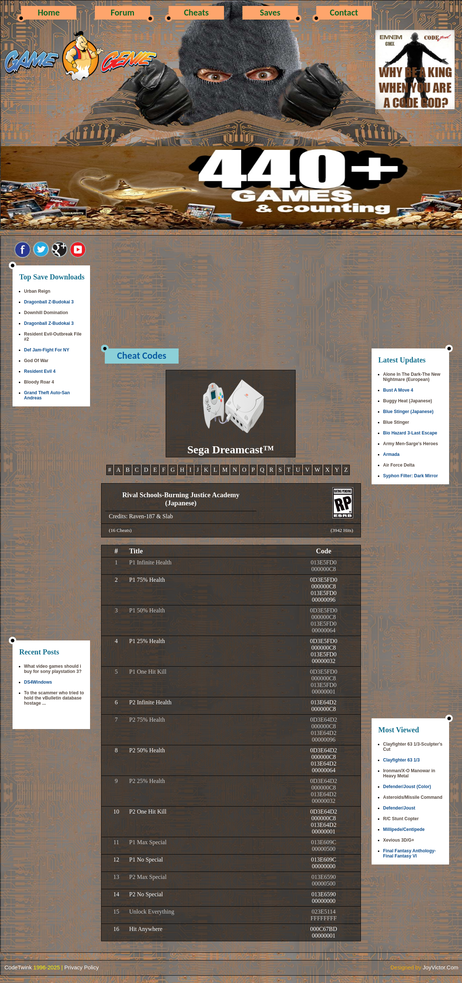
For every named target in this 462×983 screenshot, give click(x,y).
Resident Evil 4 (39, 371)
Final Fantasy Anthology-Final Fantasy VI (409, 853)
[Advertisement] (51, 524)
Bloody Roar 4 (39, 382)
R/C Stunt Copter (401, 818)
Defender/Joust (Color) (407, 786)
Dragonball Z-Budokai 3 (49, 302)
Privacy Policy (81, 967)
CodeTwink (18, 967)
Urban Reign (37, 291)
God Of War (36, 360)
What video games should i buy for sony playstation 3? (53, 669)
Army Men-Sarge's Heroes (410, 443)
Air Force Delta (398, 465)
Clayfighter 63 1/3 (401, 760)
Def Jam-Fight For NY (46, 350)
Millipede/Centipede (404, 829)
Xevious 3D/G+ (398, 840)
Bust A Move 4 (398, 390)
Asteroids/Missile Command (412, 797)
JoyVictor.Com (440, 967)
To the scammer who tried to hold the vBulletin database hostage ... (54, 698)
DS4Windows (38, 682)
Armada (391, 454)
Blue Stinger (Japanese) (408, 411)
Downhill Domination (46, 312)
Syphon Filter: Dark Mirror (410, 475)
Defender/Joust (399, 808)
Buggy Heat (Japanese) (407, 400)
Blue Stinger (396, 422)
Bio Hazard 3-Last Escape (410, 433)
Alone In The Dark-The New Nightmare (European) (411, 377)
